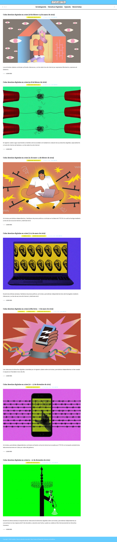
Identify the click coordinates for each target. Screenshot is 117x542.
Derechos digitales (34, 17)
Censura (21, 311)
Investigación (41, 7)
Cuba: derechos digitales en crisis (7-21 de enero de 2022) (24, 233)
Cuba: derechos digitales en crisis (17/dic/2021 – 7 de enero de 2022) (28, 309)
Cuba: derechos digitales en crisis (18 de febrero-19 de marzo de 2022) (29, 15)
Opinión (67, 7)
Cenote (34, 539)
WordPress (52, 539)
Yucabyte (54, 17)
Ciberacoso (26, 236)
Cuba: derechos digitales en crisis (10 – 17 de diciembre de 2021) (27, 384)
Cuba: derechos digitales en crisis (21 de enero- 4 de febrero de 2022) (28, 158)
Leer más (9, 73)
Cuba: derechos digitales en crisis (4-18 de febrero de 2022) (24, 82)
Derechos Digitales (55, 7)
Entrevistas (76, 7)
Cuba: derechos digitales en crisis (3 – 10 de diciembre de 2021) (26, 460)
